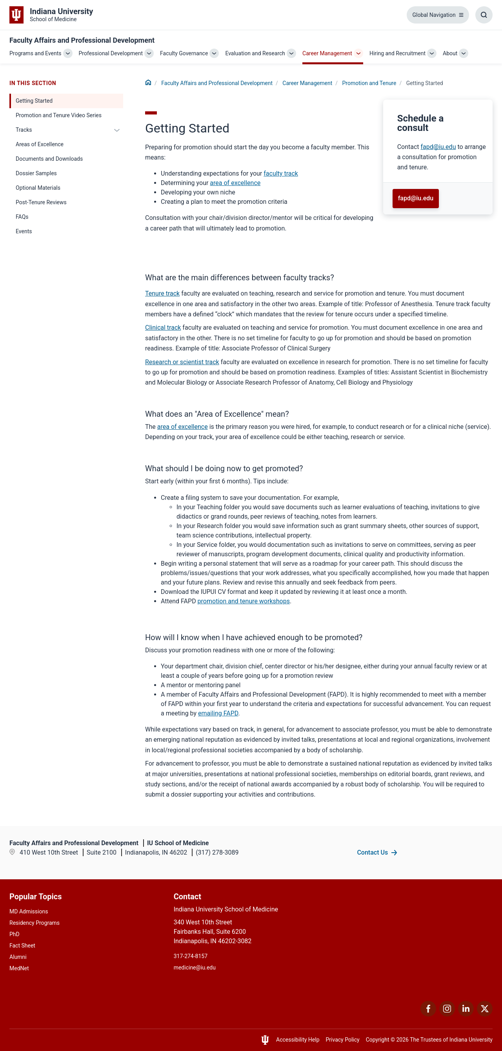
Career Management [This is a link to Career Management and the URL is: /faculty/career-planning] (327, 53)
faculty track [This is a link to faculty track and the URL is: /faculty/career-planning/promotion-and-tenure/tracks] (281, 173)
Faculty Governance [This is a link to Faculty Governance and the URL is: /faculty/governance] (184, 53)
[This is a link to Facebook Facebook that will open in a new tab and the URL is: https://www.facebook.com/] (428, 1014)
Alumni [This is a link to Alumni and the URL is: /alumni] (18, 957)
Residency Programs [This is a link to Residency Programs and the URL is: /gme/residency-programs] (34, 923)
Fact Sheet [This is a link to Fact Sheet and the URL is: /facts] (22, 945)
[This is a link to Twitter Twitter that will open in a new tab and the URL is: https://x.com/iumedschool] (485, 1014)
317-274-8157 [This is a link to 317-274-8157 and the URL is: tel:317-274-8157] (190, 956)
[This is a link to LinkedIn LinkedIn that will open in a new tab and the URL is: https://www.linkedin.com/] (466, 1014)
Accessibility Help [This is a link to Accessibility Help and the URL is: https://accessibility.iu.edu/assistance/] (298, 1039)
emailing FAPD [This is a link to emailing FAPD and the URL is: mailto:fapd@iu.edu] (218, 713)
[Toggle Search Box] (484, 15)
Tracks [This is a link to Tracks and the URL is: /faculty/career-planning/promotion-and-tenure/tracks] (24, 130)
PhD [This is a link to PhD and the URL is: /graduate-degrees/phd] (14, 934)
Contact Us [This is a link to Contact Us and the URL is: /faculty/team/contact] (372, 852)
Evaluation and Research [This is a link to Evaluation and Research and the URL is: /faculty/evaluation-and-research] (255, 53)
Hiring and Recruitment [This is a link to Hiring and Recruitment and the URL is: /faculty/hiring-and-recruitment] (397, 53)
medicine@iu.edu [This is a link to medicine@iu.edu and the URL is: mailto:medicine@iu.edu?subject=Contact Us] (195, 967)
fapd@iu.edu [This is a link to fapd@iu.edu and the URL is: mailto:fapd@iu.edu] (438, 147)
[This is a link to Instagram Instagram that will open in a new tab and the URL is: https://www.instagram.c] (447, 1014)
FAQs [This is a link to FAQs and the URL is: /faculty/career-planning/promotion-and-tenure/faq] (22, 217)
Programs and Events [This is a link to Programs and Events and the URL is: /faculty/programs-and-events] (35, 53)
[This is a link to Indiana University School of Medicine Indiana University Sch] (51, 15)
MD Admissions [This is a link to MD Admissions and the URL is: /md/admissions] (28, 911)
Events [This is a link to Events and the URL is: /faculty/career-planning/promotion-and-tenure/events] (24, 231)
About (450, 53)
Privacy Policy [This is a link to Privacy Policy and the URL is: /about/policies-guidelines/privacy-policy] (343, 1039)
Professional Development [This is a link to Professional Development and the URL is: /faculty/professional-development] (111, 53)
